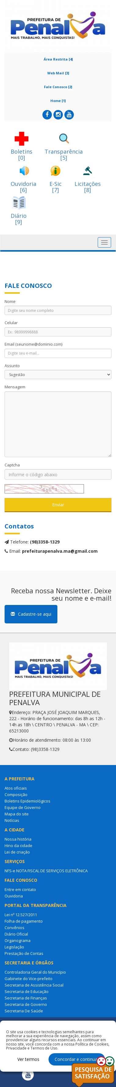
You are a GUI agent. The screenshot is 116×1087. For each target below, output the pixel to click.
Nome (10, 301)
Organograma (18, 940)
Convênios (14, 927)
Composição (16, 794)
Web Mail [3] (58, 73)
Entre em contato (20, 889)
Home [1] (58, 100)
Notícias (12, 820)
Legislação (14, 947)
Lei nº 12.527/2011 (21, 914)
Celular (11, 322)
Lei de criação (17, 852)
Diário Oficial (16, 934)
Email (33, 344)
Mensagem (15, 387)
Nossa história (18, 839)
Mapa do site (17, 814)
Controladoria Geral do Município (35, 972)
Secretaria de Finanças (26, 998)
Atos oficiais (16, 788)
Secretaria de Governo (26, 1004)
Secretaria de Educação (27, 991)
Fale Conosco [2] (58, 86)
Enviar (58, 505)
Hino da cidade (18, 845)
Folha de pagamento (24, 921)
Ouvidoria (14, 896)
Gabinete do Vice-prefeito (29, 978)
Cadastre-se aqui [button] (31, 614)
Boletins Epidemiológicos (27, 801)
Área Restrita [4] (58, 59)
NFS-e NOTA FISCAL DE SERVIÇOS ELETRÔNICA (46, 870)
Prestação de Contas (24, 953)
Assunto (12, 365)
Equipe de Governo (23, 807)
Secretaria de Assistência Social (34, 985)
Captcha (12, 465)
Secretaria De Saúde (24, 1011)
